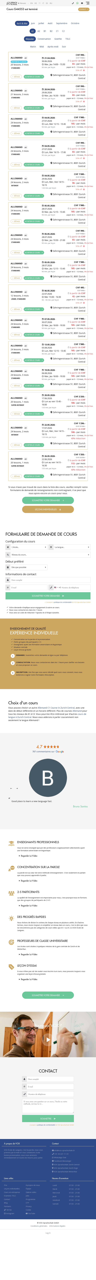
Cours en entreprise (12, 1192)
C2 (63, 31)
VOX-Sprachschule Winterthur (64, 1171)
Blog (6, 1203)
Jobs (27, 1196)
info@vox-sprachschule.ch (63, 1150)
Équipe (28, 1188)
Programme (30, 1199)
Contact (83, 9)
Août (50, 23)
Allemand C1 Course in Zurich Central (56, 707)
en (31, 3)
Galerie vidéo (31, 1192)
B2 (51, 31)
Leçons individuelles (48, 509)
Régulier (30, 38)
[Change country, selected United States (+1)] (57, 587)
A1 (32, 31)
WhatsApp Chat (59, 1157)
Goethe (58, 38)
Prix (5, 1185)
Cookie (28, 1210)
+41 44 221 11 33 (60, 1154)
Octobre (75, 23)
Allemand (77, 710)
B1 (45, 31)
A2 (39, 31)
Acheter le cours (34, 76)
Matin (33, 46)
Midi (42, 46)
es (47, 3)
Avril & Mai (22, 23)
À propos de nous (33, 1185)
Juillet (41, 23)
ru (51, 3)
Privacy (29, 1206)
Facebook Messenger (61, 1161)
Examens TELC (10, 1196)
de (36, 3)
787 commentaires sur (48, 751)
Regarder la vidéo (27, 855)
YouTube (30, 1213)
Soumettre (48, 1118)
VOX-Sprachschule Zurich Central (65, 1164)
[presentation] (11, 788)
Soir (64, 46)
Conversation (44, 38)
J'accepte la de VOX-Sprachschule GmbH (67, 602)
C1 (57, 31)
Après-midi (53, 46)
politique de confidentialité (63, 602)
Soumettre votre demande (48, 500)
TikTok (8, 1210)
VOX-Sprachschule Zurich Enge (65, 1168)
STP (27, 1203)
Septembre (61, 23)
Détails (16, 76)
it (43, 3)
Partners (7, 1206)
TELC (67, 38)
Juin (33, 23)
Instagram (9, 1213)
